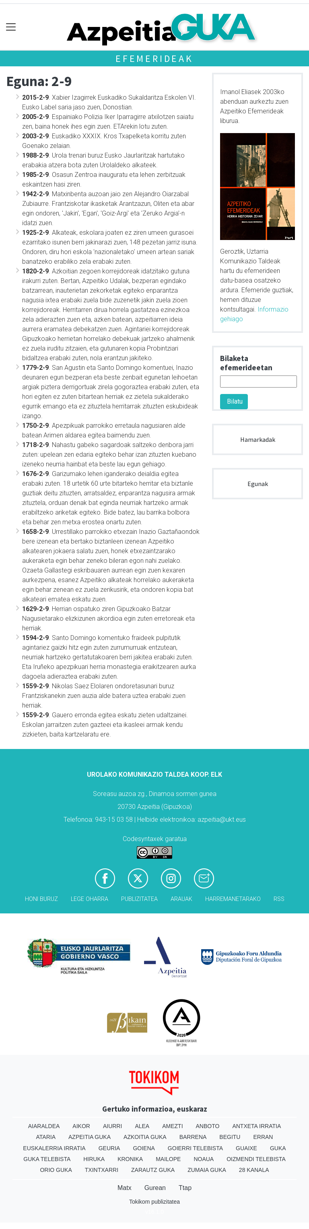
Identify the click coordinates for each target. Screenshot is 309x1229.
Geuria (109, 1148)
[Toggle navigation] (11, 27)
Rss (279, 899)
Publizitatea (139, 899)
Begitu (229, 1137)
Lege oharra (89, 899)
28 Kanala (254, 1170)
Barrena (193, 1137)
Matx (124, 1187)
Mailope (168, 1159)
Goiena (143, 1148)
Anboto (208, 1126)
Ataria (46, 1137)
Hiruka (94, 1159)
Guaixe (246, 1148)
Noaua (204, 1159)
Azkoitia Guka (145, 1137)
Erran (263, 1137)
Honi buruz (41, 899)
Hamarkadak (257, 439)
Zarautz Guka (153, 1170)
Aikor (81, 1126)
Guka (278, 1148)
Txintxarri (101, 1170)
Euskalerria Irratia (54, 1148)
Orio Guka (56, 1170)
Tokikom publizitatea (154, 1201)
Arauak (181, 899)
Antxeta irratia (256, 1126)
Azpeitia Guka (89, 1137)
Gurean (155, 1187)
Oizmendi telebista (256, 1159)
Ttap (185, 1187)
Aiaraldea (44, 1126)
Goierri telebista (195, 1148)
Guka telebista (46, 1159)
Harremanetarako (233, 899)
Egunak (257, 484)
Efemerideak (154, 58)
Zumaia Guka (206, 1170)
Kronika (130, 1159)
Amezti (172, 1126)
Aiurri (112, 1126)
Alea (142, 1126)
